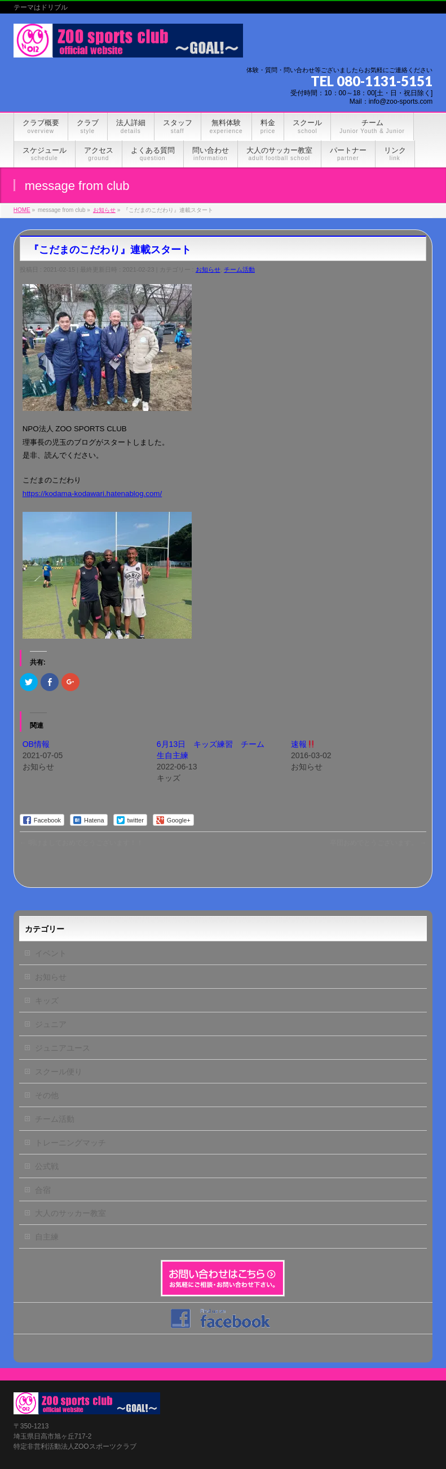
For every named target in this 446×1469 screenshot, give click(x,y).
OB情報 (36, 744)
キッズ (47, 1000)
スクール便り (58, 1071)
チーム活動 (239, 269)
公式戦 (47, 1166)
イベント (51, 953)
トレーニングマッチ (70, 1142)
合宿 (43, 1189)
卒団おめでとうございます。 (378, 843)
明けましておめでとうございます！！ (81, 843)
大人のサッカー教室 (70, 1213)
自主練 (47, 1236)
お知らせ (208, 269)
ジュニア (51, 1024)
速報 (303, 744)
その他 (47, 1095)
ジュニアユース (62, 1047)
